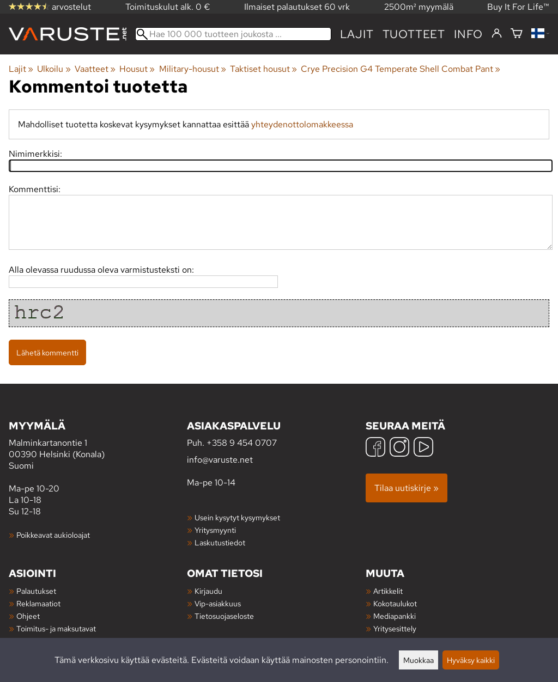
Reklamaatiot (38, 603)
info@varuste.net (220, 459)
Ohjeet (28, 616)
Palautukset (36, 591)
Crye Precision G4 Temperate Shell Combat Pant (400, 69)
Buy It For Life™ (518, 7)
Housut (137, 69)
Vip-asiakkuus (218, 603)
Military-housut (192, 69)
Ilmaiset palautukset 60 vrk (297, 7)
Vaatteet (95, 69)
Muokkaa (418, 660)
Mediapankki (394, 616)
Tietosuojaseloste (224, 616)
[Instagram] (399, 448)
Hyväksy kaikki (471, 660)
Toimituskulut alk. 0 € (167, 7)
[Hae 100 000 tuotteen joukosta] (233, 34)
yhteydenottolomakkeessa (302, 124)
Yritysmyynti (215, 530)
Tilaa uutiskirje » (406, 488)
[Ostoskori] (517, 34)
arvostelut (50, 7)
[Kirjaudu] (497, 33)
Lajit (357, 34)
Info (468, 34)
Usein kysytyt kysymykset (237, 517)
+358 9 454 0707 (242, 442)
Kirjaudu (208, 591)
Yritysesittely (394, 628)
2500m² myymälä (418, 7)
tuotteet (414, 34)
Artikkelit (388, 591)
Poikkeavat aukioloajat (53, 535)
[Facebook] (375, 448)
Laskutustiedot (220, 542)
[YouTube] (423, 448)
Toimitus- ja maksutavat (56, 628)
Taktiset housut (263, 69)
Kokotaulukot (395, 603)
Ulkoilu (53, 69)
